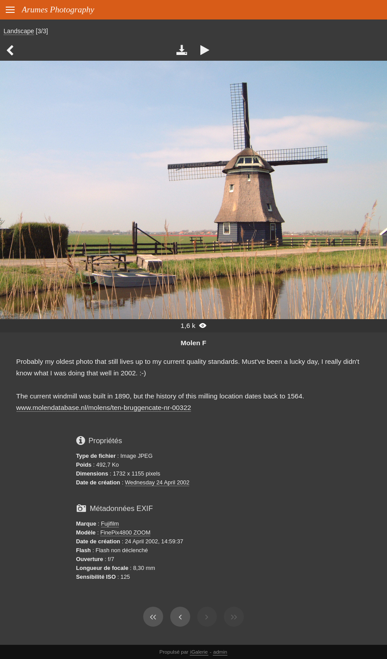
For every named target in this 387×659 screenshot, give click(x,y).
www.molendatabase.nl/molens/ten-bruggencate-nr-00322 (103, 407)
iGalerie (199, 652)
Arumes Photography (58, 9)
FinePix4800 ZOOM (125, 532)
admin (220, 652)
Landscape (19, 31)
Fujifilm (110, 523)
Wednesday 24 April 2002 (157, 482)
